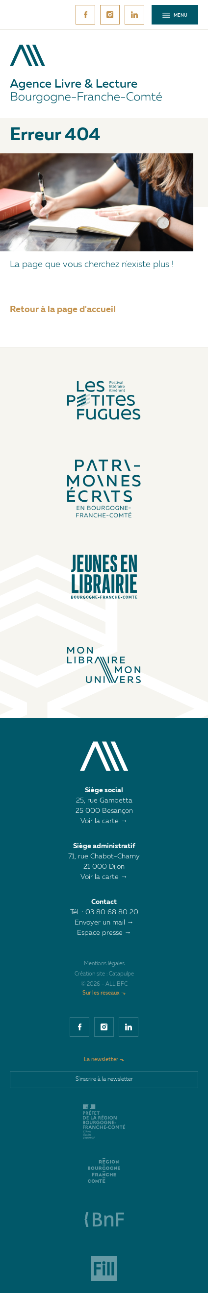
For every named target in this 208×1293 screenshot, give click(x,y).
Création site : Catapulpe (104, 974)
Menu (174, 15)
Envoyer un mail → (104, 922)
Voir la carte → (104, 821)
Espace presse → (104, 932)
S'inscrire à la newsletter (104, 1079)
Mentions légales (104, 964)
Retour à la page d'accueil (63, 309)
